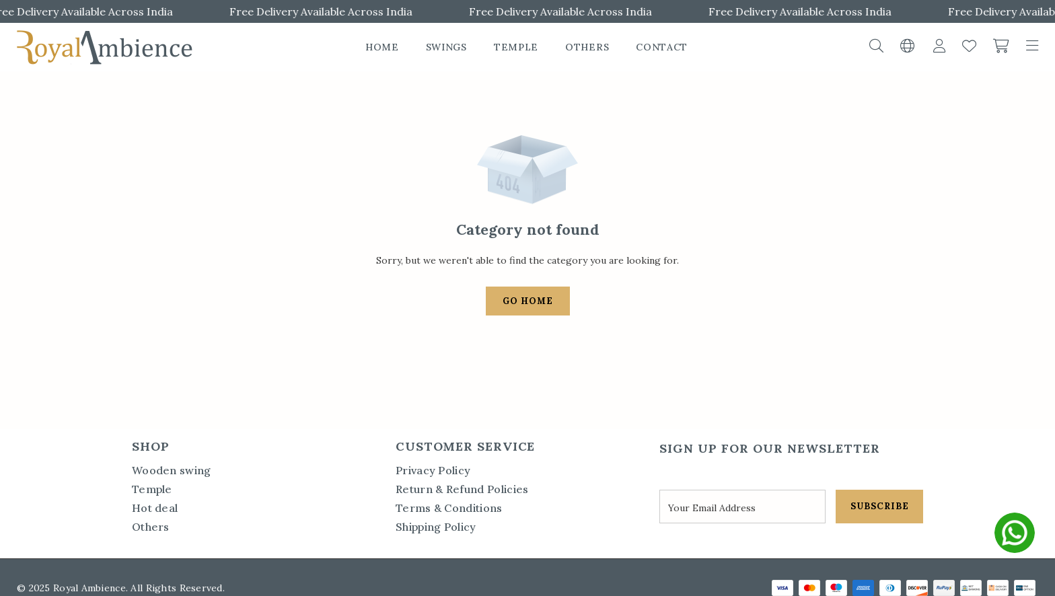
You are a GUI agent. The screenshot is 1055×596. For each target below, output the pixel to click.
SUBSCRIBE (879, 506)
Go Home (528, 301)
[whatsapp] (1014, 533)
